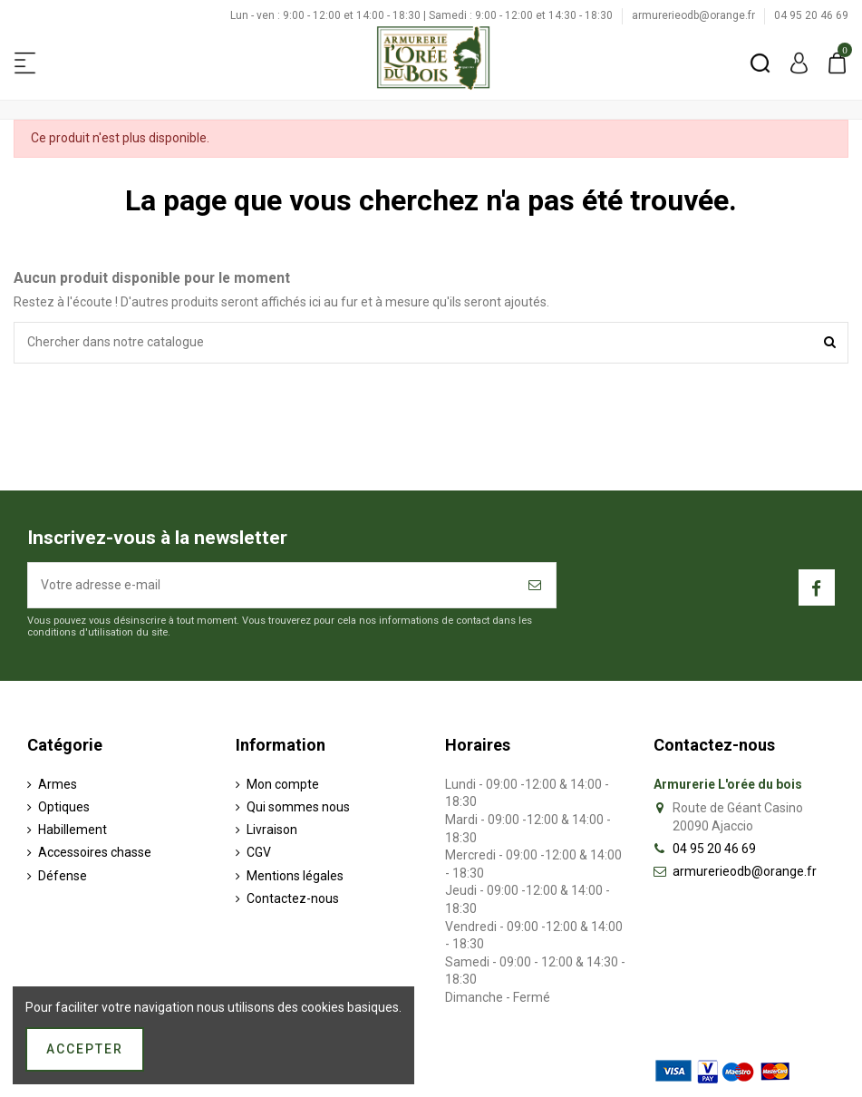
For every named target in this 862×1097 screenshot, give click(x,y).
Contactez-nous (293, 898)
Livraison (272, 829)
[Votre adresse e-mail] (272, 585)
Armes (57, 784)
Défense (62, 876)
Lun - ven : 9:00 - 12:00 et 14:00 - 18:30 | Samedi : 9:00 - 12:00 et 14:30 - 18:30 (422, 15)
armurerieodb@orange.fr (695, 15)
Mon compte (283, 784)
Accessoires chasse (94, 852)
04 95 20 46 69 (811, 15)
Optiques (64, 807)
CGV (259, 852)
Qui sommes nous (298, 807)
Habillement (72, 829)
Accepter (84, 1049)
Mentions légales (295, 876)
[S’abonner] (536, 585)
